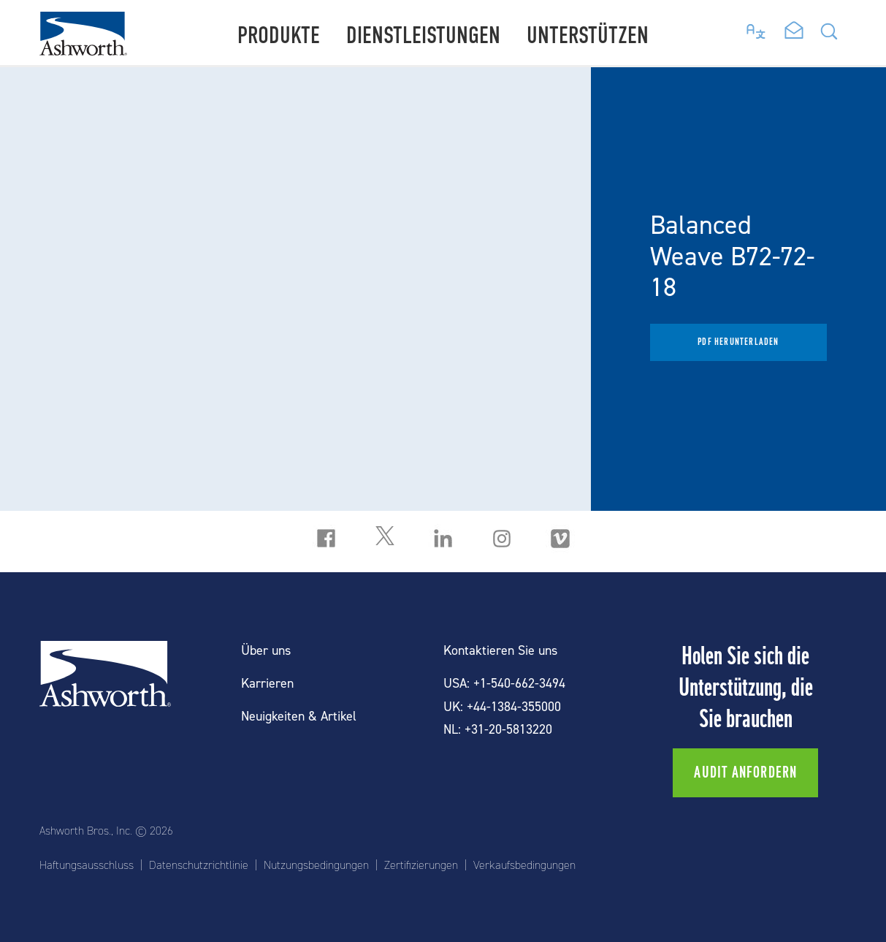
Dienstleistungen (423, 35)
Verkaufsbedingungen (524, 865)
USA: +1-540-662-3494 (504, 683)
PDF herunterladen (738, 342)
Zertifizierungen (421, 865)
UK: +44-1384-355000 (502, 707)
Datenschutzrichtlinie (198, 865)
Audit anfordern (745, 772)
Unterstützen (588, 35)
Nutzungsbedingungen (316, 865)
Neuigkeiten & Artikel (298, 716)
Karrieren (267, 683)
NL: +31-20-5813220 (497, 729)
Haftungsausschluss (86, 865)
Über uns (266, 650)
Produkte (278, 35)
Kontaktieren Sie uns (500, 650)
